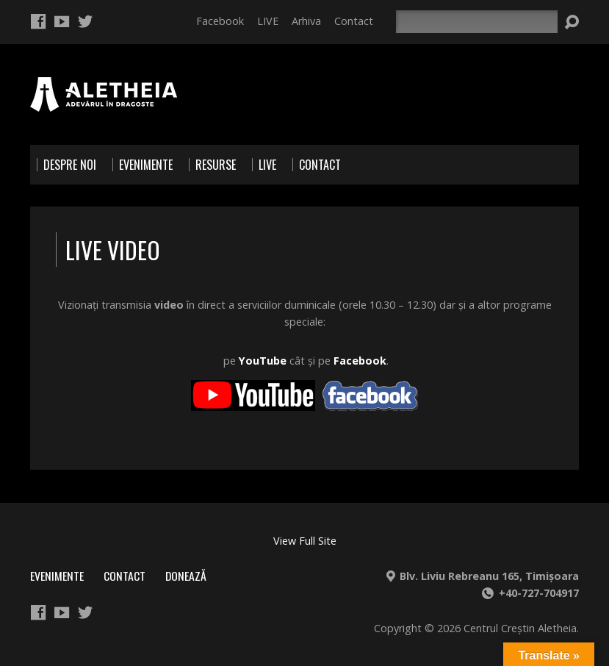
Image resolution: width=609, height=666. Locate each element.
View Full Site (304, 541)
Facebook (220, 21)
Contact (353, 21)
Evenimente (57, 575)
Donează (185, 575)
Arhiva (306, 21)
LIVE (267, 21)
